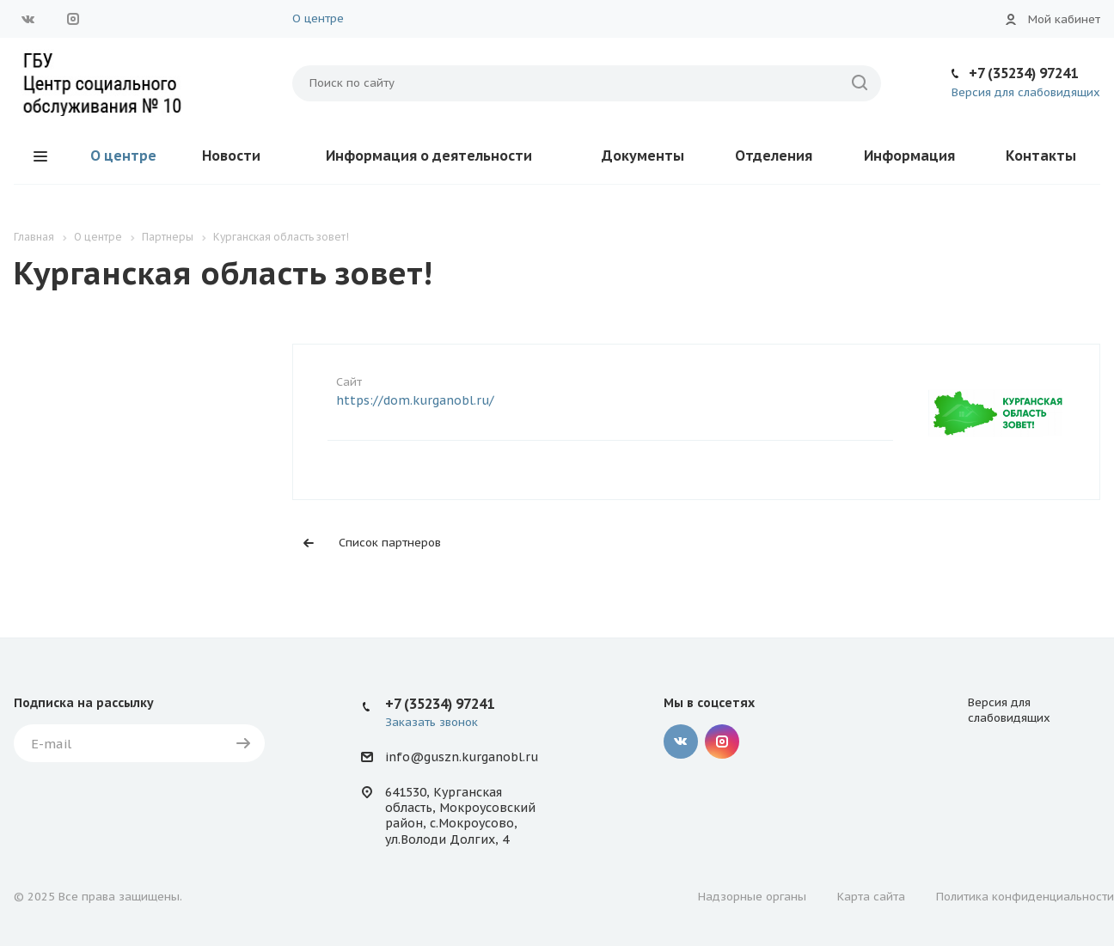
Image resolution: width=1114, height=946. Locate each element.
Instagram (73, 18)
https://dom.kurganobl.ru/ (415, 400)
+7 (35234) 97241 (1023, 73)
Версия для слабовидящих (1026, 92)
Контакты (1041, 155)
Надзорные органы (752, 896)
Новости (231, 155)
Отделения (773, 155)
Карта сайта (871, 896)
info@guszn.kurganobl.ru (461, 757)
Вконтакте (28, 18)
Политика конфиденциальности (1025, 896)
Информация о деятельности (429, 155)
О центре (318, 18)
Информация (909, 155)
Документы (643, 155)
